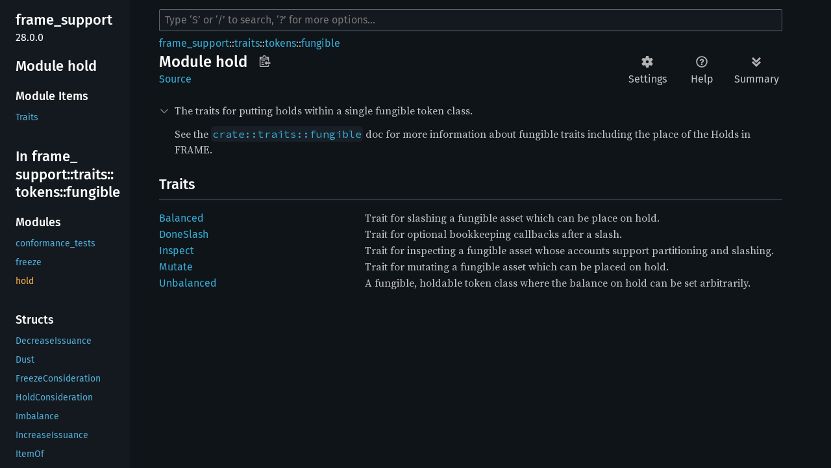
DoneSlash (183, 234)
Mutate (176, 267)
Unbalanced (188, 283)
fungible (320, 43)
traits (247, 43)
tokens (280, 43)
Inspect (176, 250)
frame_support (194, 43)
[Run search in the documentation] (470, 20)
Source (175, 79)
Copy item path (264, 61)
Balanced (181, 218)
